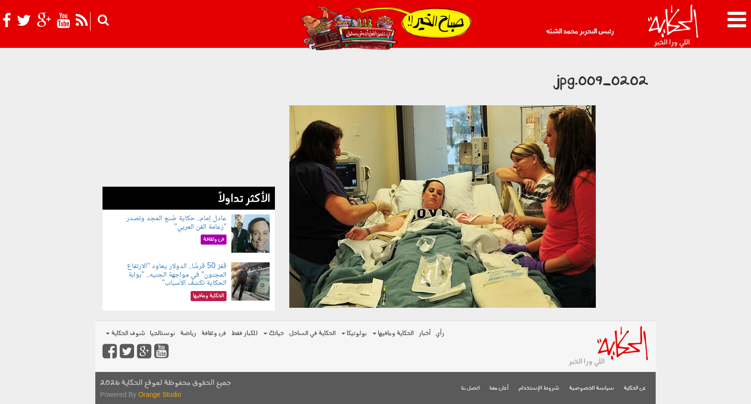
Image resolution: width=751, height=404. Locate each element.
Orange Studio (159, 394)
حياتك (273, 333)
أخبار (425, 333)
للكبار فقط (244, 333)
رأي (439, 333)
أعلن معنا (499, 388)
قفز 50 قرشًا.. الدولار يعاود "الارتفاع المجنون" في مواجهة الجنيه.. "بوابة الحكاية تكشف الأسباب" (177, 275)
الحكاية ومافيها (393, 333)
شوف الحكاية (125, 333)
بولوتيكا (354, 333)
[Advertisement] (188, 120)
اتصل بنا (470, 388)
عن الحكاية (635, 388)
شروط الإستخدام (538, 388)
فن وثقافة (213, 333)
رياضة (188, 333)
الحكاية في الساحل (312, 333)
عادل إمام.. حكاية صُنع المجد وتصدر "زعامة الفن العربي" (176, 223)
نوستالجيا (162, 333)
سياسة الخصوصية (591, 388)
